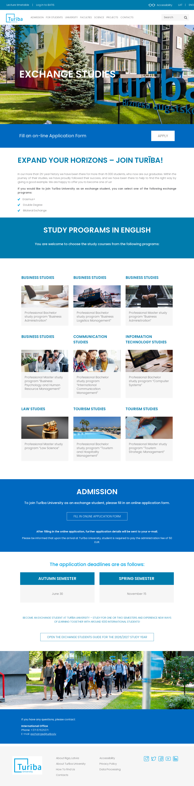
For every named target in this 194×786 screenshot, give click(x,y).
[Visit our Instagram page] (146, 758)
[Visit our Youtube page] (168, 758)
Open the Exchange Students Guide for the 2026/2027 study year (97, 637)
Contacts (62, 775)
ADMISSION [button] (37, 17)
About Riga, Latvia (67, 758)
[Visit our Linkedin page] (175, 758)
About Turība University (71, 764)
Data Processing (110, 769)
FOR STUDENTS (54, 17)
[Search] (185, 17)
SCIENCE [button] (99, 17)
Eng (191, 5)
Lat (180, 5)
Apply (163, 135)
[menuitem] (21, 5)
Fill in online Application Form (97, 516)
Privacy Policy (108, 764)
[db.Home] (14, 18)
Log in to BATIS (45, 5)
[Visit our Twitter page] (153, 758)
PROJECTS (112, 17)
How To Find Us (65, 769)
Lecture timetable (18, 5)
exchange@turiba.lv (43, 734)
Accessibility (160, 5)
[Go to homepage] (27, 767)
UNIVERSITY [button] (71, 17)
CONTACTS (127, 17)
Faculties (86, 17)
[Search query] (175, 17)
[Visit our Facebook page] (160, 758)
